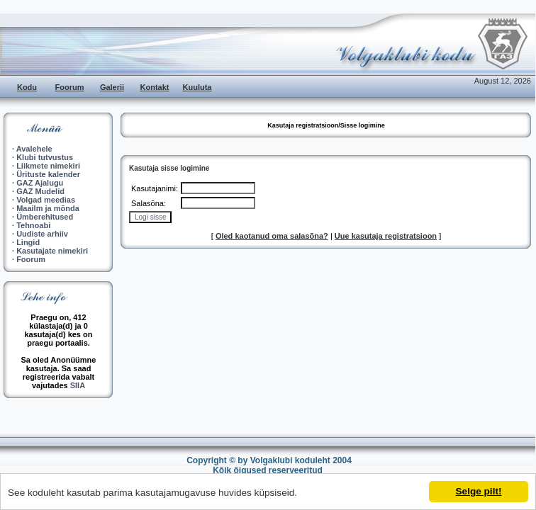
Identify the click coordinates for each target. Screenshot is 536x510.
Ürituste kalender (48, 174)
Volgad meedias (45, 200)
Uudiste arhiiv (42, 234)
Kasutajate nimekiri (52, 250)
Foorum (69, 87)
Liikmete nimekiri (48, 166)
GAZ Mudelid (40, 191)
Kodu (27, 87)
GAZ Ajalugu (39, 182)
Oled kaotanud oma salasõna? (272, 236)
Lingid (28, 242)
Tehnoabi (33, 225)
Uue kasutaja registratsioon (386, 236)
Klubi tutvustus (44, 157)
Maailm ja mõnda (47, 208)
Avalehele (34, 148)
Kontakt (154, 87)
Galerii (112, 87)
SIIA (77, 385)
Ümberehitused (44, 216)
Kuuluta (197, 87)
